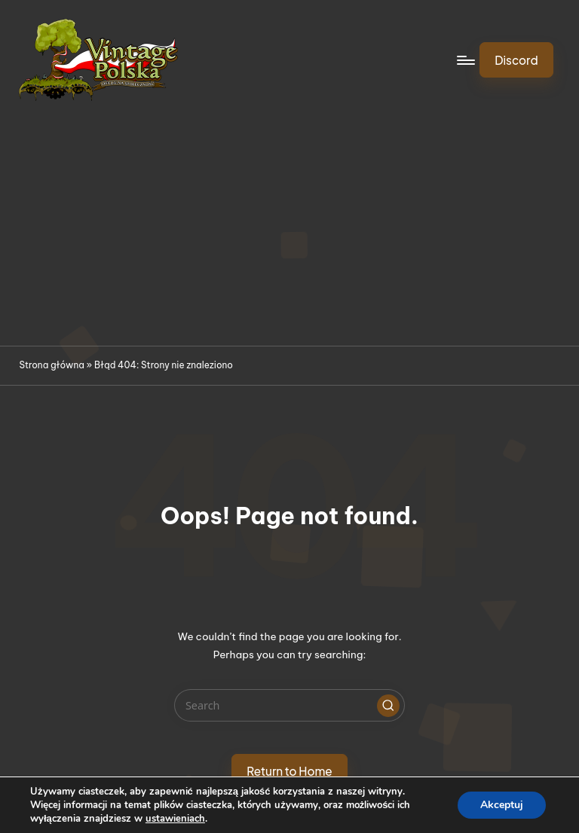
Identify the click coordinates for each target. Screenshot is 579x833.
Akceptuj (501, 805)
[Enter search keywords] (289, 705)
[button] (516, 59)
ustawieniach (175, 818)
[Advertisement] (289, 232)
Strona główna (51, 365)
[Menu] (465, 60)
